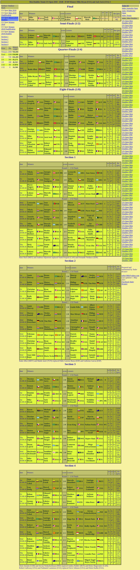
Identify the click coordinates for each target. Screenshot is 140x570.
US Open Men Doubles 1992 (127, 148)
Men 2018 (12, 10)
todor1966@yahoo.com (130, 276)
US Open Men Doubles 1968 (127, 259)
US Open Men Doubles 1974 (127, 232)
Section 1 (4, 37)
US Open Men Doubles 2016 (127, 36)
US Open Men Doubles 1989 (127, 162)
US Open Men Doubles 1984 (127, 185)
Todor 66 (125, 6)
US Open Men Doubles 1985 (127, 180)
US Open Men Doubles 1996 (127, 129)
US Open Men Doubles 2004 (127, 92)
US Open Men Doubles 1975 (127, 227)
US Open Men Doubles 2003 (127, 96)
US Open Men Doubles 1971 (127, 245)
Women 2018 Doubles (7, 33)
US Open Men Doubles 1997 (127, 124)
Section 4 (4, 44)
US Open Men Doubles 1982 (127, 194)
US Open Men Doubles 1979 (127, 208)
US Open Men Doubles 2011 (127, 59)
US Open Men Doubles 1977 (127, 218)
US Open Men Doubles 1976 (127, 222)
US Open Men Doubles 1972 (127, 241)
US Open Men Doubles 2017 (127, 31)
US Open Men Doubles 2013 (127, 50)
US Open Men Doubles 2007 (127, 78)
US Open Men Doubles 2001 (127, 106)
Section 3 (4, 42)
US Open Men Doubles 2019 (127, 22)
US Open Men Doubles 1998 (127, 120)
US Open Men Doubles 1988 (127, 166)
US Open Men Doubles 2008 (127, 73)
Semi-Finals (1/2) (70, 23)
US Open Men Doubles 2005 (127, 87)
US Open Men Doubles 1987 (127, 171)
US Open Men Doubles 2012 (127, 55)
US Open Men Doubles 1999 (127, 115)
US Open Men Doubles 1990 (127, 157)
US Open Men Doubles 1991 (127, 152)
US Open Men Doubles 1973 (127, 236)
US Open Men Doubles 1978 (127, 213)
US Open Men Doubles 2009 (127, 68)
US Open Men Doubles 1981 (127, 199)
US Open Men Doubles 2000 (127, 110)
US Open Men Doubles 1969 (127, 255)
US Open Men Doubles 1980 (127, 204)
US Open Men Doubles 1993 (127, 143)
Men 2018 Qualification (8, 14)
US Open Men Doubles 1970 (127, 250)
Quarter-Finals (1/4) (70, 49)
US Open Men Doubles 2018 (127, 27)
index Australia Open (130, 8)
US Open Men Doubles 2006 (127, 82)
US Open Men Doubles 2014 (127, 45)
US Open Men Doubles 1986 (127, 176)
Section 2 (4, 39)
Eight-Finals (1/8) (70, 89)
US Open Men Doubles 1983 (127, 190)
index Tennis (127, 16)
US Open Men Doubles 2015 (127, 41)
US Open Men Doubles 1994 (127, 138)
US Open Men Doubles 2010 (127, 64)
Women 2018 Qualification (8, 28)
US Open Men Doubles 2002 (127, 101)
